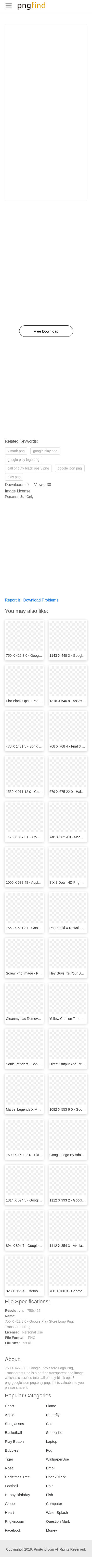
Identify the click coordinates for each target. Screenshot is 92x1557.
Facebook (13, 1530)
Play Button (14, 1441)
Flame (51, 1406)
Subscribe (54, 1432)
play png (14, 477)
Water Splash (57, 1512)
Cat (49, 1424)
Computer (54, 1503)
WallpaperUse (57, 1459)
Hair (49, 1486)
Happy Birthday (17, 1495)
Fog (49, 1450)
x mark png (16, 451)
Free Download (46, 331)
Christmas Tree (17, 1477)
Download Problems (40, 600)
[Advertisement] (46, 70)
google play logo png (23, 460)
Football (11, 1486)
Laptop (51, 1441)
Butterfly (53, 1415)
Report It (12, 600)
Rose (9, 1468)
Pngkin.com (14, 1521)
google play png (45, 451)
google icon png (70, 468)
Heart (9, 1406)
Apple (9, 1415)
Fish (49, 1495)
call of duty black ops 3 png (28, 468)
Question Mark (58, 1521)
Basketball (13, 1432)
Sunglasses (14, 1424)
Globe (10, 1503)
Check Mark (56, 1477)
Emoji (50, 1468)
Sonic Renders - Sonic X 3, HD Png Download (41, 1064)
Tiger (9, 1459)
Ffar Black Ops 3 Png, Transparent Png (36, 701)
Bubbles (11, 1450)
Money (51, 1530)
